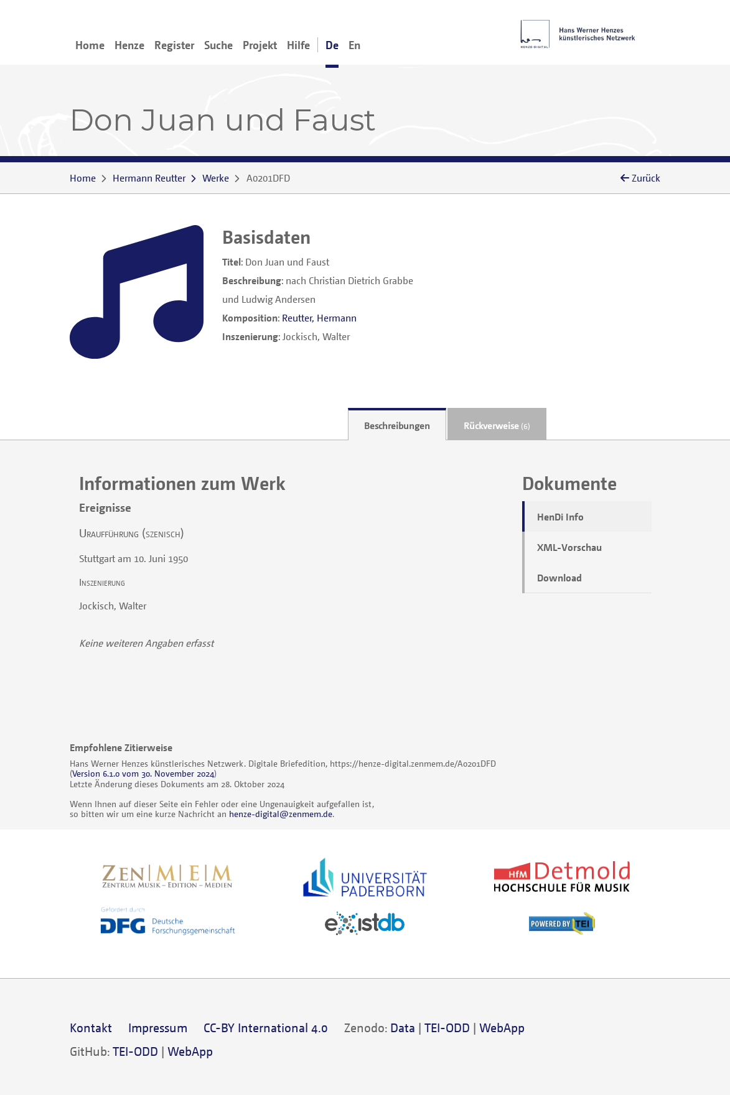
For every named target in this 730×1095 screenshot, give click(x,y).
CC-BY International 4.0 (266, 1027)
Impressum (157, 1027)
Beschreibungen (397, 425)
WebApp (502, 1027)
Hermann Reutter (149, 178)
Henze (129, 45)
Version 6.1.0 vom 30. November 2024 (143, 773)
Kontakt (91, 1027)
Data (402, 1027)
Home (90, 45)
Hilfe (298, 45)
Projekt (260, 45)
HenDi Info (560, 517)
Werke (215, 178)
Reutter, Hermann (319, 318)
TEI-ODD (447, 1027)
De (332, 45)
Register (174, 45)
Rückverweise (497, 425)
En (354, 45)
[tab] (397, 424)
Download (559, 577)
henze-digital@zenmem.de (280, 813)
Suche (218, 45)
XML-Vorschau (569, 547)
